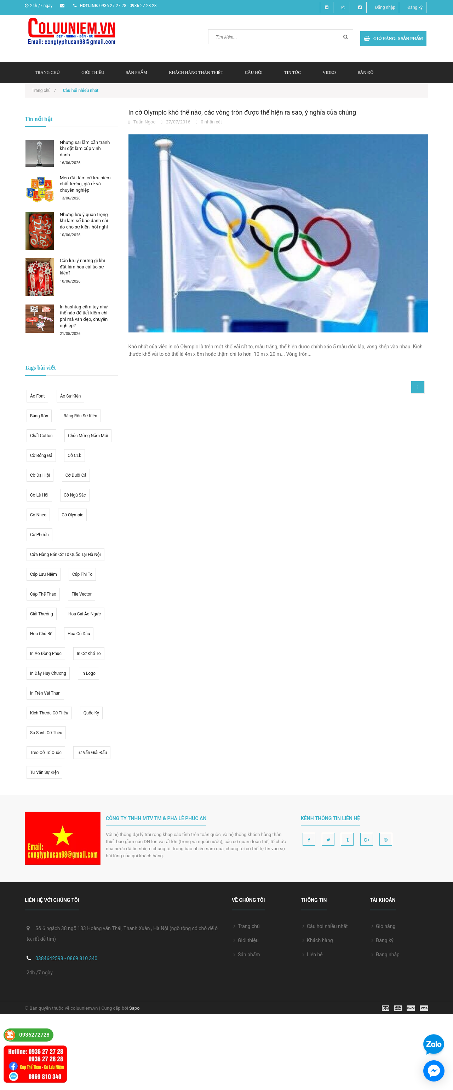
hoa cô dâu (79, 633)
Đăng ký (415, 7)
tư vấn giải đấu (92, 752)
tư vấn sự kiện (44, 772)
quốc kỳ (91, 713)
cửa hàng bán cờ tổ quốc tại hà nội (65, 554)
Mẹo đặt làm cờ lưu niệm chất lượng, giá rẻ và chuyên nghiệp (85, 184)
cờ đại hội (40, 475)
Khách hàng (318, 940)
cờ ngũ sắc (75, 495)
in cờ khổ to (89, 653)
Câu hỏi (254, 72)
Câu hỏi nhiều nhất (325, 926)
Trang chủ (247, 926)
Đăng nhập (385, 7)
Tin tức (292, 72)
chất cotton (41, 435)
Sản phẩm (247, 954)
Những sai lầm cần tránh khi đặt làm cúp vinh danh (85, 148)
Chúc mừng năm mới (88, 435)
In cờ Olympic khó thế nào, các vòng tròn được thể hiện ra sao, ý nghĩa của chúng (242, 112)
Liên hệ (313, 954)
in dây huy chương (48, 673)
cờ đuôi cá (75, 475)
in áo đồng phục (46, 653)
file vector (81, 594)
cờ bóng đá (41, 455)
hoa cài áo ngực (84, 613)
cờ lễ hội (39, 495)
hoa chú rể (41, 633)
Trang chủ (47, 72)
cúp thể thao (43, 594)
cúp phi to (82, 574)
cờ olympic (72, 514)
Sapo (134, 1008)
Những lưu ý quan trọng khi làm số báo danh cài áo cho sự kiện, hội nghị (84, 221)
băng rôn (39, 415)
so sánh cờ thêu (46, 732)
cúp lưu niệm (43, 574)
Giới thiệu (92, 72)
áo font (37, 396)
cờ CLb (74, 455)
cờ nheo (38, 514)
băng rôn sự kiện (80, 415)
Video (329, 72)
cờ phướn (39, 534)
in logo (88, 673)
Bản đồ (365, 72)
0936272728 (34, 1035)
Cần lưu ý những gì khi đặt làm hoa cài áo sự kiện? (82, 267)
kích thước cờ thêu (49, 713)
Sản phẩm (136, 72)
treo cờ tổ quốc (46, 752)
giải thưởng (41, 613)
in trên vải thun (45, 693)
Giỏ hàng (383, 926)
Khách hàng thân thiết (196, 72)
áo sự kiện (70, 396)
